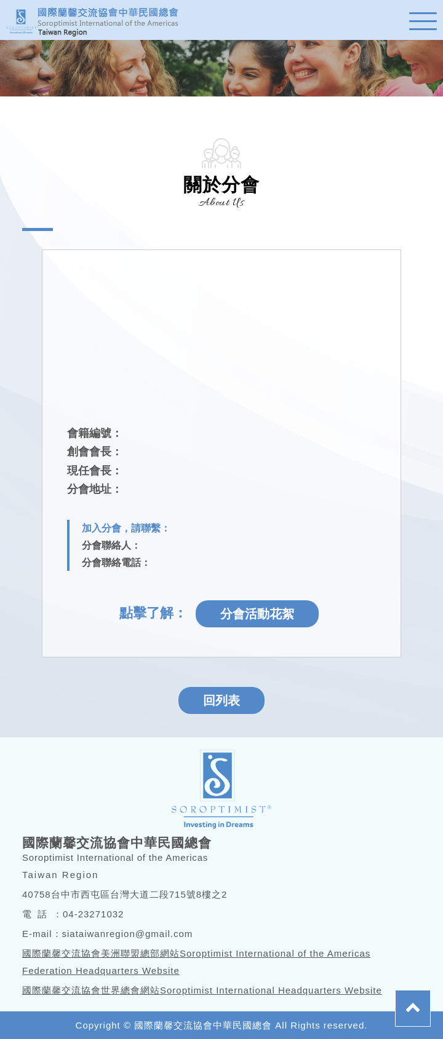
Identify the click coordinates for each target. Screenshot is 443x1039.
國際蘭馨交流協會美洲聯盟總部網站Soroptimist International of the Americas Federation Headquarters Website (196, 962)
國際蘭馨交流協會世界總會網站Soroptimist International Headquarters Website (202, 990)
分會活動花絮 (257, 614)
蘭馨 (98, 20)
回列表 (221, 700)
